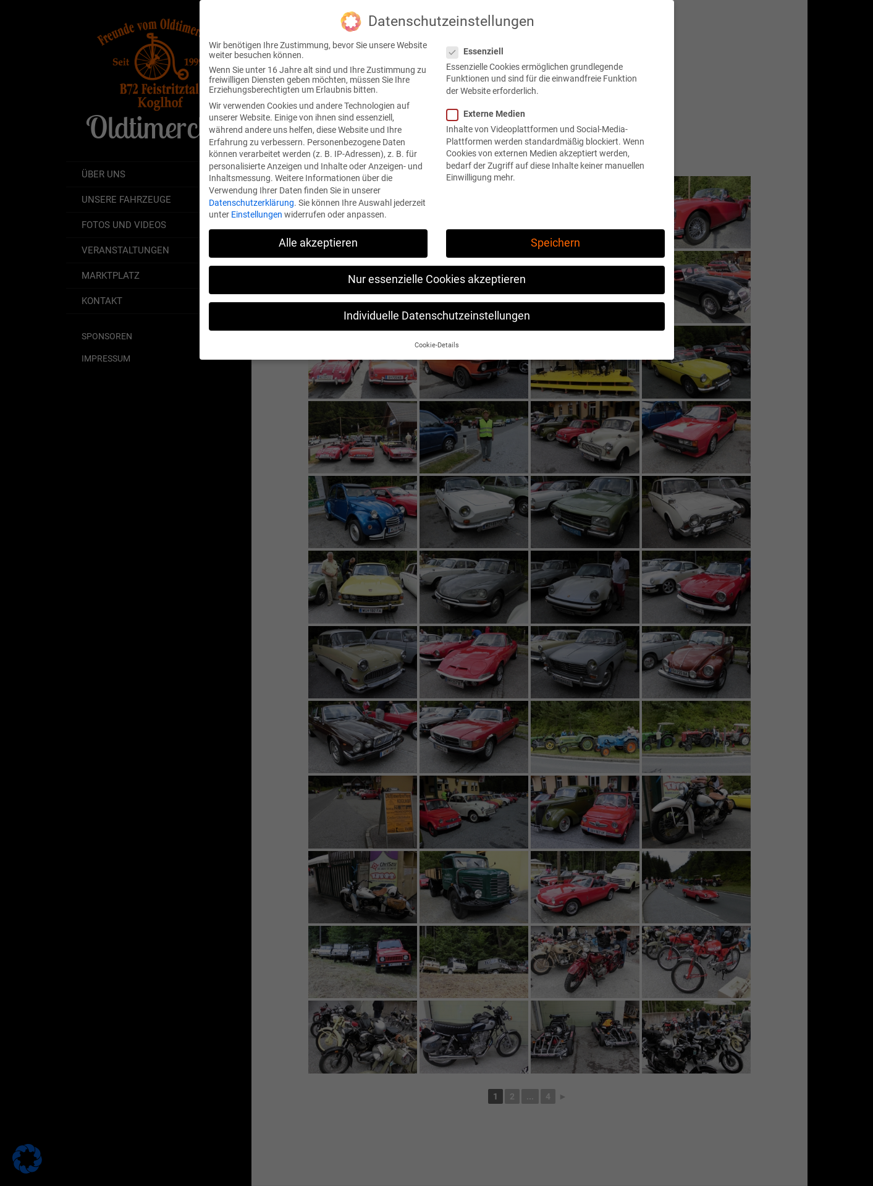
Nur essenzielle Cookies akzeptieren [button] (437, 269)
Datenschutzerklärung (251, 192)
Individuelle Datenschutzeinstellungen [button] (437, 306)
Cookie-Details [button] (437, 335)
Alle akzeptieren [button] (318, 232)
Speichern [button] (555, 232)
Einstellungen (256, 204)
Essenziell (479, 41)
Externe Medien (489, 103)
